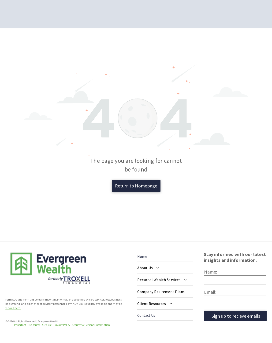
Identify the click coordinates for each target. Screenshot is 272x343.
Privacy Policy (62, 325)
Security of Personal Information (91, 325)
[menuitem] (165, 268)
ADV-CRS (47, 325)
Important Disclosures (27, 325)
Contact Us (146, 315)
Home (142, 256)
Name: (210, 272)
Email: (210, 292)
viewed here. (13, 308)
